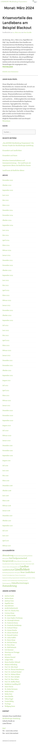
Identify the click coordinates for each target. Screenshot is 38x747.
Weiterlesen (7, 67)
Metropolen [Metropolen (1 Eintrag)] (17, 572)
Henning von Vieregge (12, 652)
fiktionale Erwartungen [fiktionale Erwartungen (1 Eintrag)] (22, 561)
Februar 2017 (6, 546)
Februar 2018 (6, 505)
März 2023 (5, 295)
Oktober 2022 (6, 315)
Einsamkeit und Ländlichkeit (12, 150)
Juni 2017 (5, 536)
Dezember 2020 (7, 410)
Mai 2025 (5, 200)
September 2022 (7, 320)
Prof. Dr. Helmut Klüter (12, 674)
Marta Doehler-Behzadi (12, 662)
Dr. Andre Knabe (10, 615)
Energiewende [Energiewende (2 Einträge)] (8, 561)
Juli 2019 (5, 465)
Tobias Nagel (9, 699)
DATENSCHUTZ (12, 740)
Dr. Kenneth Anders (11, 635)
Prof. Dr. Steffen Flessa (12, 682)
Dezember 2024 (7, 210)
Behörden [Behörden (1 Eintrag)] (30, 555)
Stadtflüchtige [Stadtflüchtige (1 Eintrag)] (13, 580)
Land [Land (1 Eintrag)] (18, 567)
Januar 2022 (6, 355)
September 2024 (7, 225)
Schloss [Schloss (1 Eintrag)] (33, 578)
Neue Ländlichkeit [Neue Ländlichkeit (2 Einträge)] (27, 572)
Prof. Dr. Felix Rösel (11, 667)
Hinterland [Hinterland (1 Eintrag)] (28, 564)
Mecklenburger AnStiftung (11, 718)
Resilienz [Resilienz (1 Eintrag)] (29, 578)
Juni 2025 (5, 195)
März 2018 (5, 500)
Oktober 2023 (6, 270)
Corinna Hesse (9, 613)
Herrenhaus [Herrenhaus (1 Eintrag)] (23, 564)
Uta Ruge (8, 704)
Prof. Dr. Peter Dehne (12, 679)
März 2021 (5, 395)
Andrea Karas (9, 598)
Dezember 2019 (7, 445)
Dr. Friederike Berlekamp (13, 625)
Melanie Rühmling (11, 664)
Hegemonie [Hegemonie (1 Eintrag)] (17, 564)
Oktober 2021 (6, 370)
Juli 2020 (5, 430)
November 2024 (7, 215)
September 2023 (7, 275)
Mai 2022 (5, 335)
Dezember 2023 (7, 260)
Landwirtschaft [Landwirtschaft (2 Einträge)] (8, 569)
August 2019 (6, 460)
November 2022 (7, 310)
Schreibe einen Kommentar (10, 72)
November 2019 (7, 450)
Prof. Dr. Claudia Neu (12, 610)
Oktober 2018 (6, 490)
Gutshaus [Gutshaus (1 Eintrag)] (12, 564)
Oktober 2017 (6, 520)
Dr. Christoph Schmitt (12, 620)
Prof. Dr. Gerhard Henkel (13, 672)
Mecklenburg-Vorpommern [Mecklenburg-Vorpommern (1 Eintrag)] (8, 572)
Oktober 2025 (6, 185)
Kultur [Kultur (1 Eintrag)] (8, 567)
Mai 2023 (5, 285)
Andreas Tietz (9, 601)
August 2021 (6, 380)
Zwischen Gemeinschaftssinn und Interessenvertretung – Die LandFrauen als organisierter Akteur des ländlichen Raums (16, 163)
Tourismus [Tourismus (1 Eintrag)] (25, 580)
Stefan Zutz (8, 694)
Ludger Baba (9, 660)
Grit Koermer (9, 650)
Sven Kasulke (28, 32)
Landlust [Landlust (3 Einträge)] (24, 566)
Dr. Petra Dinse (10, 645)
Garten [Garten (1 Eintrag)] (29, 561)
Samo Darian (9, 686)
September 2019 (7, 455)
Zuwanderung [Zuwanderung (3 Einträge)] (9, 586)
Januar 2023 (6, 305)
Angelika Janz (9, 603)
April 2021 (5, 390)
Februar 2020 (6, 435)
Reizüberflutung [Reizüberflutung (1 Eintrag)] (23, 578)
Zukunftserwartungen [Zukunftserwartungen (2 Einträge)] (20, 583)
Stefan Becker (9, 691)
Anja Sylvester (9, 606)
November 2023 (7, 265)
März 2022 (6, 345)
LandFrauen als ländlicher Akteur (13, 170)
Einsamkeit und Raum (9, 155)
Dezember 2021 (7, 360)
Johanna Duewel (10, 657)
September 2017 (7, 525)
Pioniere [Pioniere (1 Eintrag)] (17, 575)
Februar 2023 (6, 300)
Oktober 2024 (6, 220)
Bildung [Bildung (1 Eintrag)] (4, 558)
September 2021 (7, 375)
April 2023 (5, 290)
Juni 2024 (5, 230)
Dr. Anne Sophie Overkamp (13, 618)
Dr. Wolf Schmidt (10, 647)
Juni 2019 (5, 470)
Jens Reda (8, 655)
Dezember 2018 (7, 485)
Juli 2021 (5, 385)
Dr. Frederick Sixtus (11, 623)
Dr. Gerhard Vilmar (11, 628)
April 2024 (5, 240)
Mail (3, 728)
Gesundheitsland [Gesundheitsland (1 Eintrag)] (6, 564)
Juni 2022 (5, 330)
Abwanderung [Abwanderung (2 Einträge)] (7, 555)
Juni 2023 (5, 280)
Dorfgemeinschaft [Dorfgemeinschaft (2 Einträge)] (20, 558)
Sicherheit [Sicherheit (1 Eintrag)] (4, 580)
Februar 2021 (6, 400)
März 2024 (5, 245)
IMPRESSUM (5, 740)
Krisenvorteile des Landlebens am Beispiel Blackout (17, 23)
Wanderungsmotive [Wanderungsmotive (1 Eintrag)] (6, 583)
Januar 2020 (6, 440)
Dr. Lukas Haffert (10, 637)
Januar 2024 (6, 255)
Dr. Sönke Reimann (11, 689)
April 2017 (5, 541)
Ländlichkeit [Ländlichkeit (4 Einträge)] (22, 569)
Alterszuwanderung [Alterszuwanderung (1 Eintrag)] (18, 555)
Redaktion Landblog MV (13, 684)
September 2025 (7, 190)
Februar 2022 (6, 350)
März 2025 (5, 205)
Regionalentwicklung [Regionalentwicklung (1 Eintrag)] (7, 578)
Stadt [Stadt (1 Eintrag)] (8, 580)
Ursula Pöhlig (9, 701)
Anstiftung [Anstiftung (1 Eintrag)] (25, 555)
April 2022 (5, 340)
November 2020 (7, 415)
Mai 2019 (5, 475)
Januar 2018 (6, 510)
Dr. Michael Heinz (11, 642)
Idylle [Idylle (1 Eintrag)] (33, 564)
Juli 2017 (5, 530)
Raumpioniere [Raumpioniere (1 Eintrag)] (22, 575)
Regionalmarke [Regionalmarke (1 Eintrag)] (15, 578)
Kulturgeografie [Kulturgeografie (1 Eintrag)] (13, 567)
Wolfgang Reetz (10, 706)
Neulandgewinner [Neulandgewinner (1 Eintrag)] (11, 575)
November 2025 (7, 180)
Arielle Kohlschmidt (11, 608)
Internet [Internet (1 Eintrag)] (4, 567)
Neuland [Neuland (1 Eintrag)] (4, 575)
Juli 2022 (5, 325)
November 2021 (7, 365)
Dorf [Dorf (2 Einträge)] (10, 558)
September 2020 (7, 420)
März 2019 (5, 480)
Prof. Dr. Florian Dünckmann (14, 669)
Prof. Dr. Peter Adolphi (12, 677)
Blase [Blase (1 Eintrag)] (7, 558)
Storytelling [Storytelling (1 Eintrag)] (20, 580)
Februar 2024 (6, 250)
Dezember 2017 (7, 515)
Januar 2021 (6, 405)
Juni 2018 (5, 495)
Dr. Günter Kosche (11, 630)
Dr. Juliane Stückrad (11, 633)
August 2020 (6, 425)
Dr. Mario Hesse (10, 640)
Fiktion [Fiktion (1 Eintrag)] (15, 561)
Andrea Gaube (9, 596)
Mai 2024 (5, 235)
